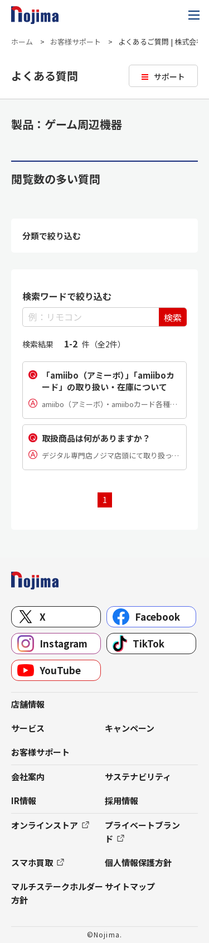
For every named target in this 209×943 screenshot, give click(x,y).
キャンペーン (129, 728)
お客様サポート (75, 41)
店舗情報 (28, 704)
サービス (28, 728)
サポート (169, 76)
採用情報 (121, 800)
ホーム (22, 41)
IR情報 (23, 800)
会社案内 (28, 776)
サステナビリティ (138, 776)
